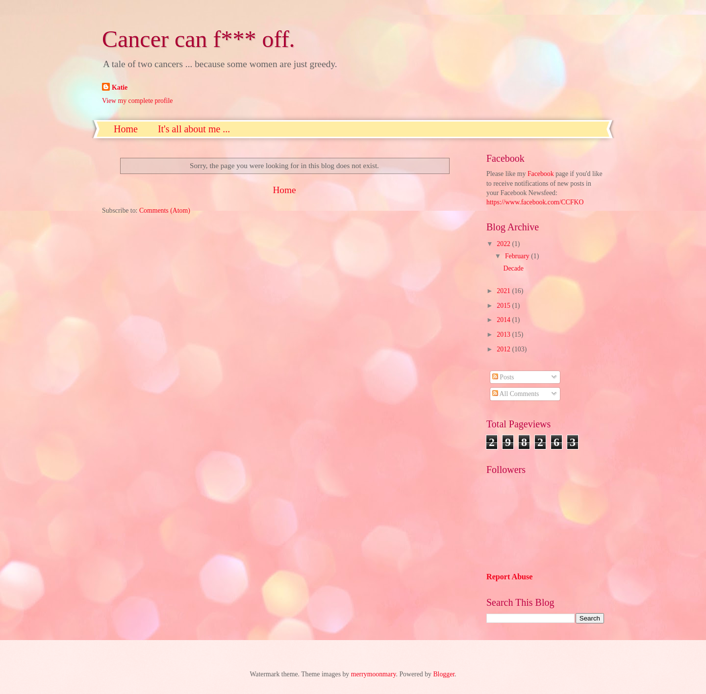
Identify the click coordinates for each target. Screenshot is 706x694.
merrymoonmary (373, 674)
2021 (504, 291)
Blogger (443, 674)
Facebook (541, 173)
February (518, 256)
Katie (119, 87)
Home (126, 129)
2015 (504, 305)
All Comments (515, 393)
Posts (503, 377)
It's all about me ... (194, 129)
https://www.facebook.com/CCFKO (534, 202)
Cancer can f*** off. (198, 39)
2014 (504, 319)
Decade (513, 268)
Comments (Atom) (164, 210)
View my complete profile (137, 100)
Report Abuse (509, 576)
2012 (504, 349)
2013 (504, 334)
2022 (504, 244)
